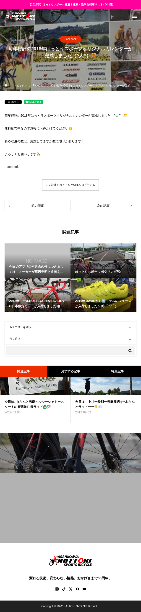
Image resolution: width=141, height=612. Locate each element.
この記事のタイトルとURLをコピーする (70, 184)
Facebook (71, 39)
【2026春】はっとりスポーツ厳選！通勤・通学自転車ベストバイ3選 (70, 4)
